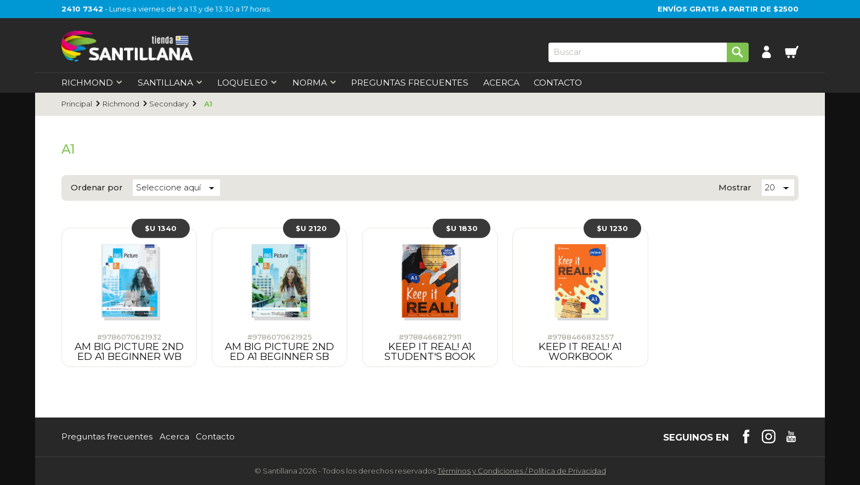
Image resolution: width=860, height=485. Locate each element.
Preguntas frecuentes (106, 437)
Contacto (558, 82)
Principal (76, 104)
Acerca (501, 82)
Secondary (169, 104)
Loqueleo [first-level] (247, 82)
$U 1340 (161, 228)
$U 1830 (462, 228)
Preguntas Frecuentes (409, 82)
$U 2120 (311, 228)
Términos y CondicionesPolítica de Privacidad (522, 470)
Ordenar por (97, 188)
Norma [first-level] (314, 82)
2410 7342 (82, 8)
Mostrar (734, 188)
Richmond (121, 104)
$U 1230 (612, 228)
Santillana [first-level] (170, 82)
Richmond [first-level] (92, 82)
